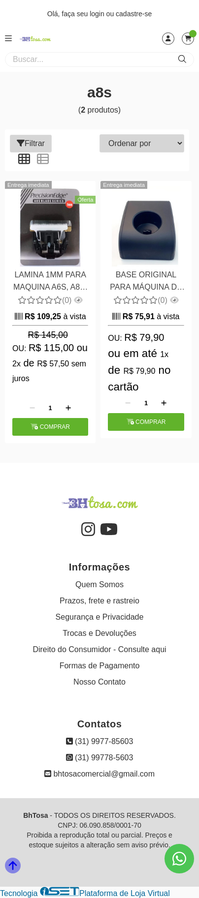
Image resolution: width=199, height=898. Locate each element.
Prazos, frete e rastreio (99, 601)
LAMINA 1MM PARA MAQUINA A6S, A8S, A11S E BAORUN (50, 282)
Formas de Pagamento (100, 665)
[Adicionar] (68, 408)
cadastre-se (134, 14)
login (98, 14)
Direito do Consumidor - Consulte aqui (99, 649)
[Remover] (32, 408)
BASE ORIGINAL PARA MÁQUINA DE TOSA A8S (146, 282)
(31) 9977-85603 (99, 741)
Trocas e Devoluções (99, 633)
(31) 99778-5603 (99, 757)
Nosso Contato (99, 682)
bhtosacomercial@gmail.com (99, 774)
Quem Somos (99, 584)
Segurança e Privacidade (100, 617)
